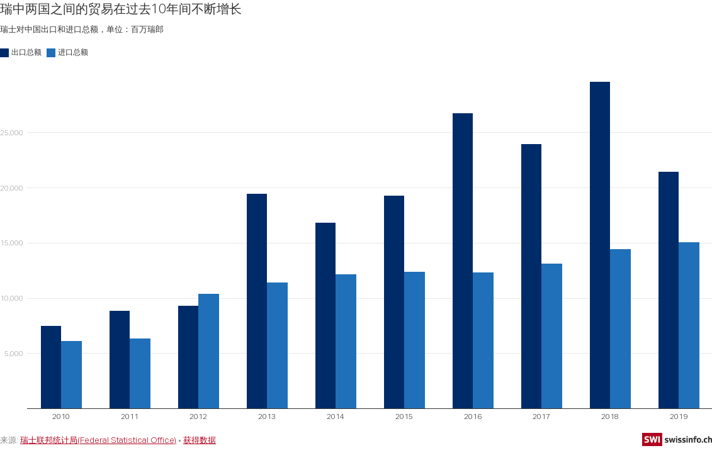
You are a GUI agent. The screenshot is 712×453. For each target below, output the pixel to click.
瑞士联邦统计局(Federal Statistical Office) (98, 440)
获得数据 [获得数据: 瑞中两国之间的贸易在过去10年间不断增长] (199, 440)
